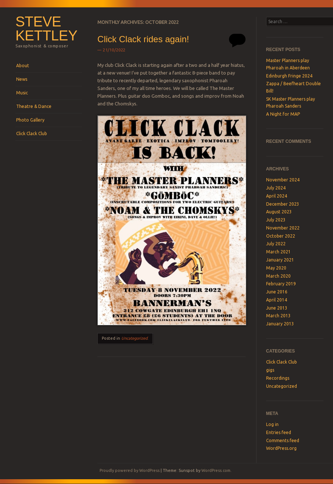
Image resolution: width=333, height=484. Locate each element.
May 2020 (276, 268)
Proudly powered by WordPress (130, 470)
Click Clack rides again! (143, 39)
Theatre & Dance (33, 106)
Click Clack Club (31, 133)
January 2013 (280, 323)
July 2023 (276, 219)
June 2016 (276, 291)
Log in (272, 424)
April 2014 (276, 299)
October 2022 (280, 236)
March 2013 (278, 315)
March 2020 (278, 276)
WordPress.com (215, 470)
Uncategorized (134, 338)
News (21, 79)
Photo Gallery (30, 120)
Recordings (277, 378)
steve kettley (46, 29)
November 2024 (283, 179)
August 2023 (279, 211)
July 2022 (276, 243)
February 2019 (281, 283)
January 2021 (280, 259)
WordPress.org (281, 448)
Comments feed (282, 440)
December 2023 (282, 204)
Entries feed (278, 432)
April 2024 (276, 196)
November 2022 (283, 227)
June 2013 (276, 308)
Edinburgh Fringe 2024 (289, 75)
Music (22, 92)
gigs (270, 370)
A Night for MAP (283, 114)
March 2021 (278, 251)
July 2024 (276, 187)
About (22, 65)
